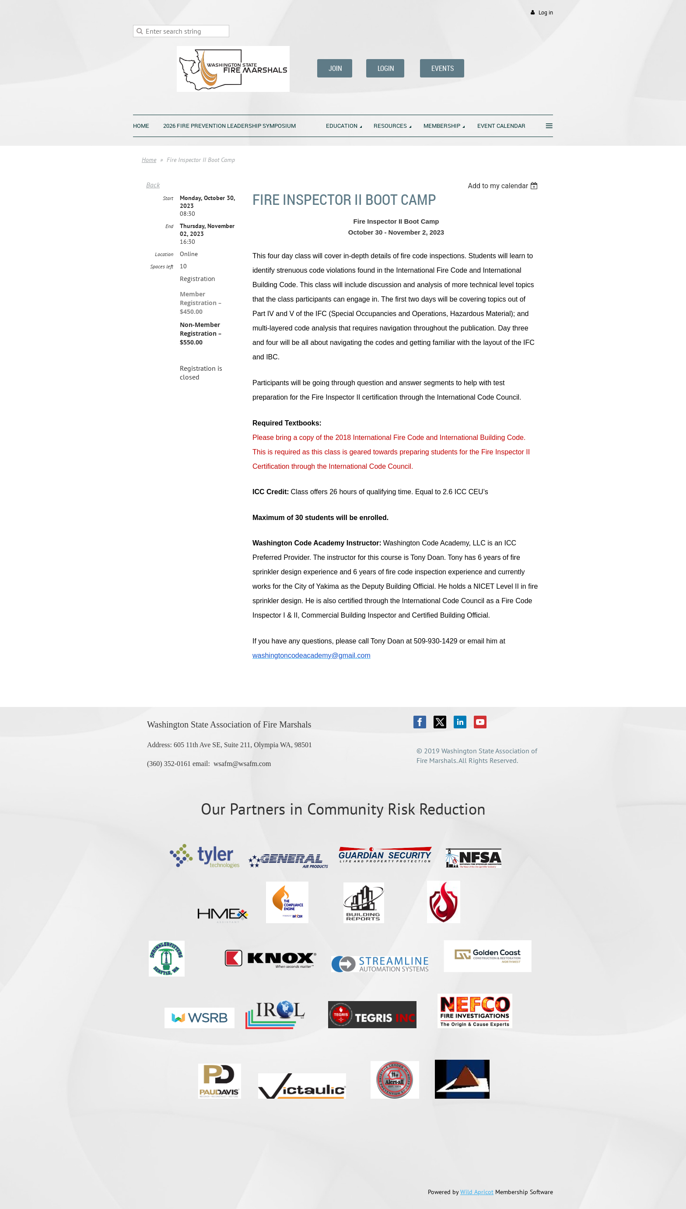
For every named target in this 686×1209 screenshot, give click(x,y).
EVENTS (442, 68)
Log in (546, 12)
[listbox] (504, 185)
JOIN (334, 68)
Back (153, 184)
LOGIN (385, 68)
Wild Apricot (477, 1192)
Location (164, 254)
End (169, 226)
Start (168, 198)
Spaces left (161, 266)
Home (149, 160)
